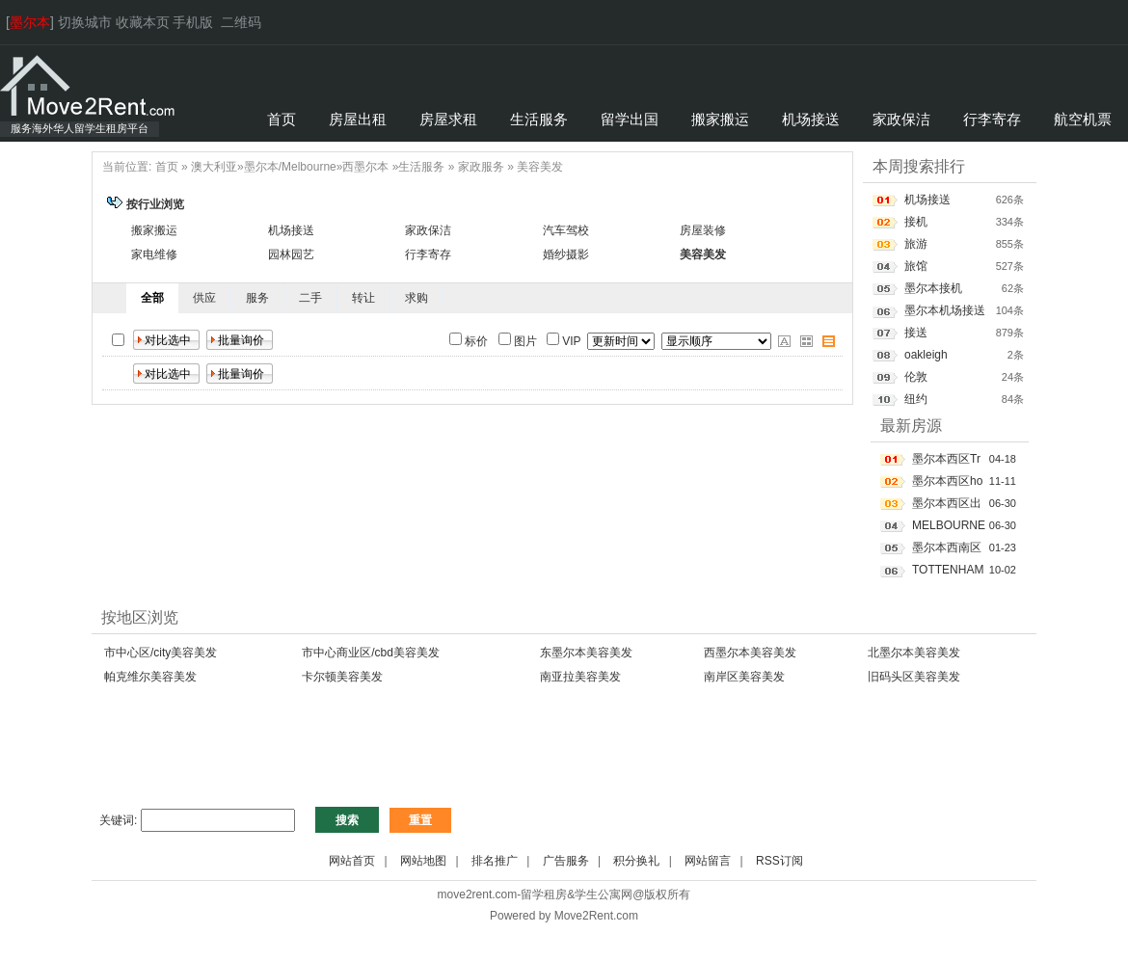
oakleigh (926, 354)
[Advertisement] (442, 755)
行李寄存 (428, 254)
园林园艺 (291, 254)
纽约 (915, 399)
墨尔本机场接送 (944, 310)
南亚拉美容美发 (580, 676)
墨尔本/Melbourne (290, 167)
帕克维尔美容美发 (150, 676)
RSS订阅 (779, 861)
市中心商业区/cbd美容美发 (371, 652)
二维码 (241, 22)
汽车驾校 (566, 230)
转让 (363, 298)
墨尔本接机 (933, 288)
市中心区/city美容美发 (160, 652)
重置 (420, 820)
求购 (416, 298)
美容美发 (540, 167)
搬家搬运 (154, 230)
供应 (204, 298)
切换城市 (85, 22)
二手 (310, 298)
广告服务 (566, 861)
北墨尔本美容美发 (914, 652)
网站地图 (423, 861)
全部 (152, 298)
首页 (166, 167)
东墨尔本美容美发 (586, 652)
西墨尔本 (365, 167)
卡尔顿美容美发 (342, 676)
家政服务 (481, 167)
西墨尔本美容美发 (750, 652)
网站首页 (352, 861)
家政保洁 (428, 230)
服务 (257, 298)
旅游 (915, 244)
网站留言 (708, 861)
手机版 (193, 22)
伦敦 (915, 377)
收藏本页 (143, 22)
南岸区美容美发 (744, 676)
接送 (915, 332)
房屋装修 (703, 230)
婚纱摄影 (566, 254)
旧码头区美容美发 (914, 676)
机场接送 (291, 230)
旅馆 (915, 266)
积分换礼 (636, 861)
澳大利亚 (214, 167)
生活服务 (421, 167)
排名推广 (494, 861)
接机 (915, 221)
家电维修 (154, 254)
